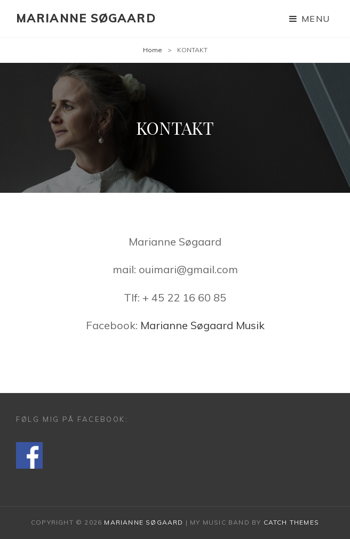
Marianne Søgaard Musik (202, 325)
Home (152, 50)
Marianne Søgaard (86, 18)
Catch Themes (291, 522)
